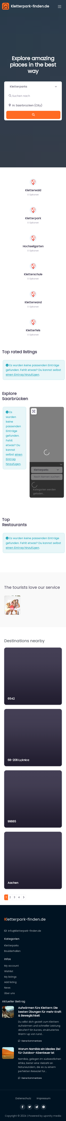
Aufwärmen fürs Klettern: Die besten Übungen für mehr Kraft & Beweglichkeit (39, 1012)
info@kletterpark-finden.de (22, 931)
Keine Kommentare (30, 1040)
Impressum (44, 1098)
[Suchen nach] (33, 96)
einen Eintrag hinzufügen (22, 375)
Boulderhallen (12, 951)
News (7, 987)
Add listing (10, 982)
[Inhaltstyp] (33, 87)
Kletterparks (11, 945)
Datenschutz (23, 1098)
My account (11, 965)
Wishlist (8, 971)
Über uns (9, 993)
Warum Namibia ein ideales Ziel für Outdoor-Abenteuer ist (39, 1051)
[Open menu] (59, 6)
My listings (10, 977)
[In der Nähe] (33, 105)
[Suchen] (33, 115)
